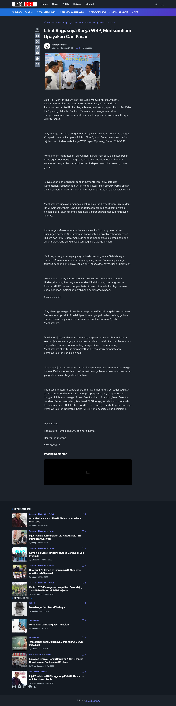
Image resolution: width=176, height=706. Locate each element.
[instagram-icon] (14, 687)
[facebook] (37, 35)
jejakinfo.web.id (93, 700)
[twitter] (37, 41)
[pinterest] (37, 58)
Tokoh (32, 603)
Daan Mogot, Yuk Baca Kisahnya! (47, 607)
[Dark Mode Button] (156, 4)
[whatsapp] (37, 47)
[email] (37, 64)
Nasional (42, 514)
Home (45, 4)
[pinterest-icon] (30, 687)
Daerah (32, 514)
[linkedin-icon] (24, 687)
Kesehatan (34, 620)
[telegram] (37, 52)
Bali (30, 654)
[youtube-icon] (19, 687)
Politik (65, 4)
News (55, 4)
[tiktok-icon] (35, 687)
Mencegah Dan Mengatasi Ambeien (49, 624)
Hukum (77, 4)
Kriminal (89, 4)
